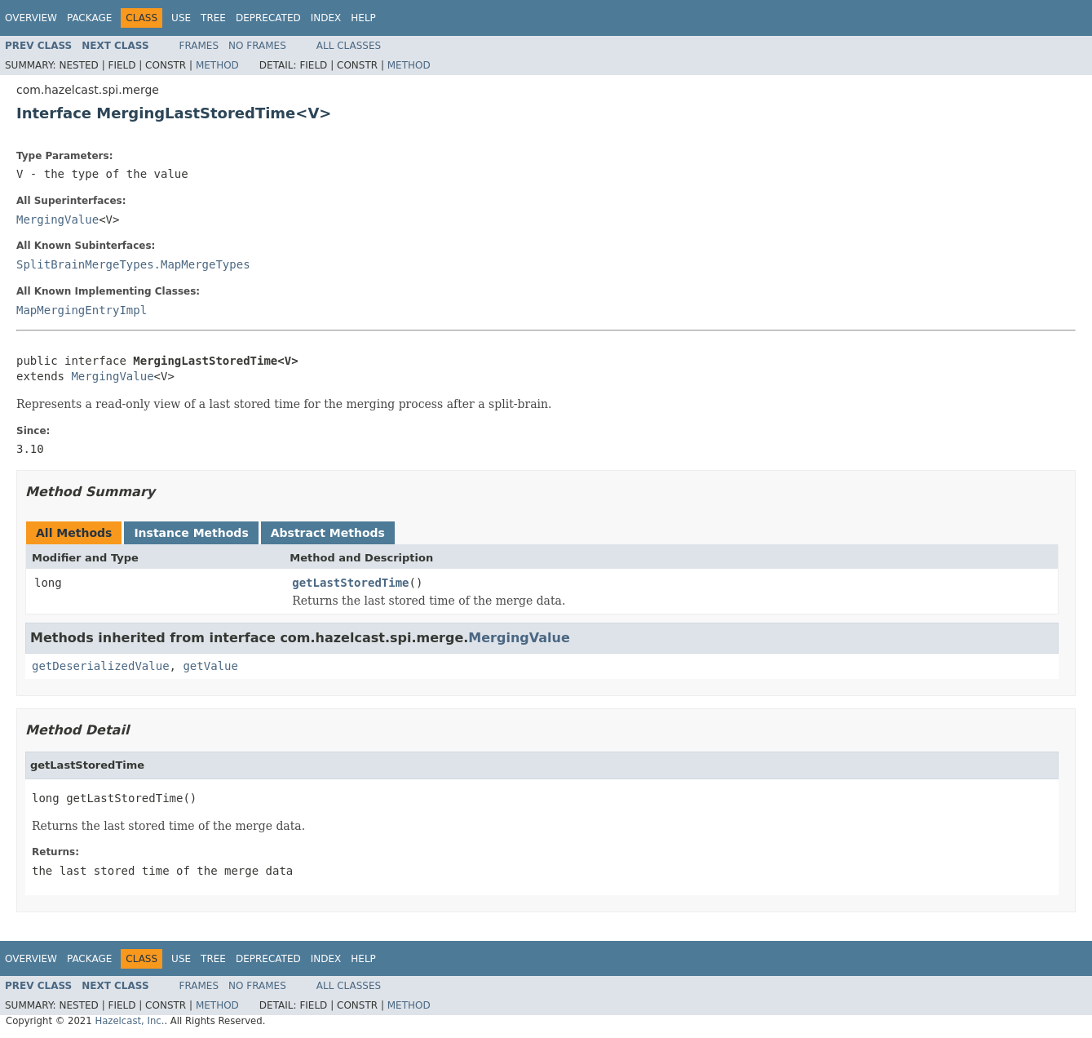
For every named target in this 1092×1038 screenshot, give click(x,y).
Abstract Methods (328, 532)
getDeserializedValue (101, 665)
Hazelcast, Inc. (129, 1021)
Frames (199, 45)
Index (326, 18)
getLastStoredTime (350, 582)
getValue (210, 665)
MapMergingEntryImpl (81, 310)
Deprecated (268, 18)
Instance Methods (191, 532)
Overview (31, 18)
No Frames (257, 45)
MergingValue (57, 219)
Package (89, 18)
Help (363, 18)
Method (217, 65)
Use (181, 18)
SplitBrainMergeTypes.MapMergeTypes (133, 264)
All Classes (348, 45)
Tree (213, 18)
